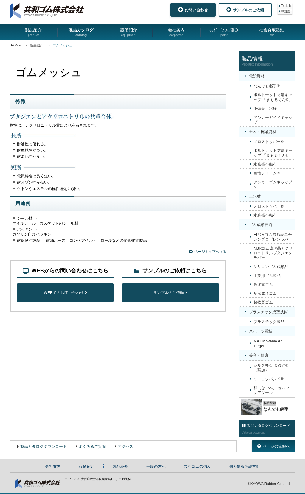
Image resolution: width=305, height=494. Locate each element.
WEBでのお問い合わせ (65, 292)
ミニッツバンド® (268, 379)
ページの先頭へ (273, 446)
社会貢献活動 (271, 32)
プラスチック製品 (268, 322)
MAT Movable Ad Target (268, 343)
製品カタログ (81, 32)
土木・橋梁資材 (262, 132)
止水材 (255, 196)
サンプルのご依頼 (245, 9)
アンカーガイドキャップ (272, 119)
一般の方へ (156, 466)
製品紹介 (33, 32)
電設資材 (256, 76)
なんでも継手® (266, 86)
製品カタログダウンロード (43, 446)
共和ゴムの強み (224, 32)
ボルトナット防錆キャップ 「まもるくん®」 (272, 97)
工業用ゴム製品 (267, 275)
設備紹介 (128, 32)
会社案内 (176, 32)
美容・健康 (258, 355)
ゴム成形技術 (260, 224)
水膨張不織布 (265, 164)
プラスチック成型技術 (268, 312)
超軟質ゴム (263, 302)
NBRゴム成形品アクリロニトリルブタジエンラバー (272, 253)
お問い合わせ (193, 9)
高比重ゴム (263, 284)
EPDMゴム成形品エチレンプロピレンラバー (272, 236)
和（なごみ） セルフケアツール (271, 390)
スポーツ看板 (260, 331)
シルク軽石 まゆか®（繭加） (270, 367)
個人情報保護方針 (244, 466)
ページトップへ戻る (207, 252)
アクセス (125, 446)
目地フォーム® (266, 173)
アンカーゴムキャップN (272, 184)
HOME (16, 45)
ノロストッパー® (268, 141)
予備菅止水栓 (265, 108)
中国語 (285, 11)
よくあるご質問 (92, 446)
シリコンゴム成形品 (270, 266)
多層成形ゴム (265, 293)
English (286, 5)
